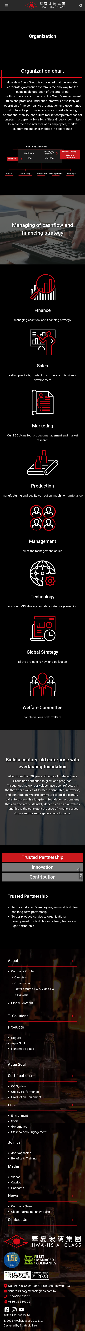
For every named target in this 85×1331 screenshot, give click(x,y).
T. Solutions (18, 1016)
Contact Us (17, 1219)
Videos (15, 1177)
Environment (19, 1115)
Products (16, 1027)
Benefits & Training (24, 1158)
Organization (22, 983)
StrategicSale (28, 1325)
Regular (16, 1038)
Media (13, 1166)
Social (15, 1121)
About (13, 960)
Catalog (16, 1182)
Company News (21, 1206)
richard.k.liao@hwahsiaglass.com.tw (30, 1291)
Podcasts (17, 1188)
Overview (20, 977)
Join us (14, 1142)
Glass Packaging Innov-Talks (30, 1212)
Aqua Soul (18, 1043)
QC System (18, 1086)
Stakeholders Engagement (28, 1132)
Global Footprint (22, 1003)
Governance (19, 1126)
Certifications (20, 1075)
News (13, 1195)
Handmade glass (22, 1049)
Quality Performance (25, 1092)
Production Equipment (26, 1097)
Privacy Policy (22, 1314)
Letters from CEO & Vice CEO (34, 989)
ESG (11, 1105)
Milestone (21, 994)
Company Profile (22, 971)
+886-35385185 (17, 1296)
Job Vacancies (21, 1153)
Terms (7, 1314)
